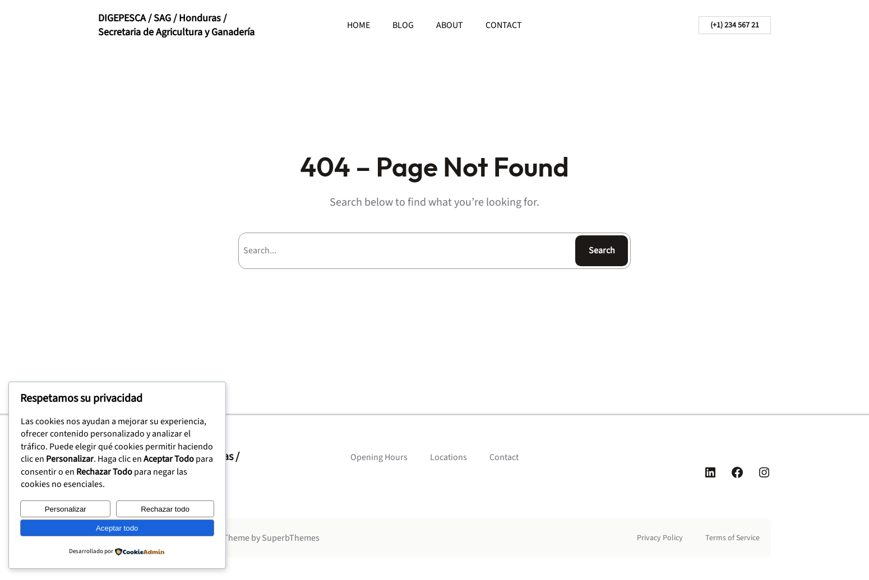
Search (602, 250)
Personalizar (65, 509)
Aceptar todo (117, 528)
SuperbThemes (291, 538)
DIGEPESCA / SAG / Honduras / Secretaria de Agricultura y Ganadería (176, 25)
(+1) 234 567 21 (734, 25)
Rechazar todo (165, 509)
